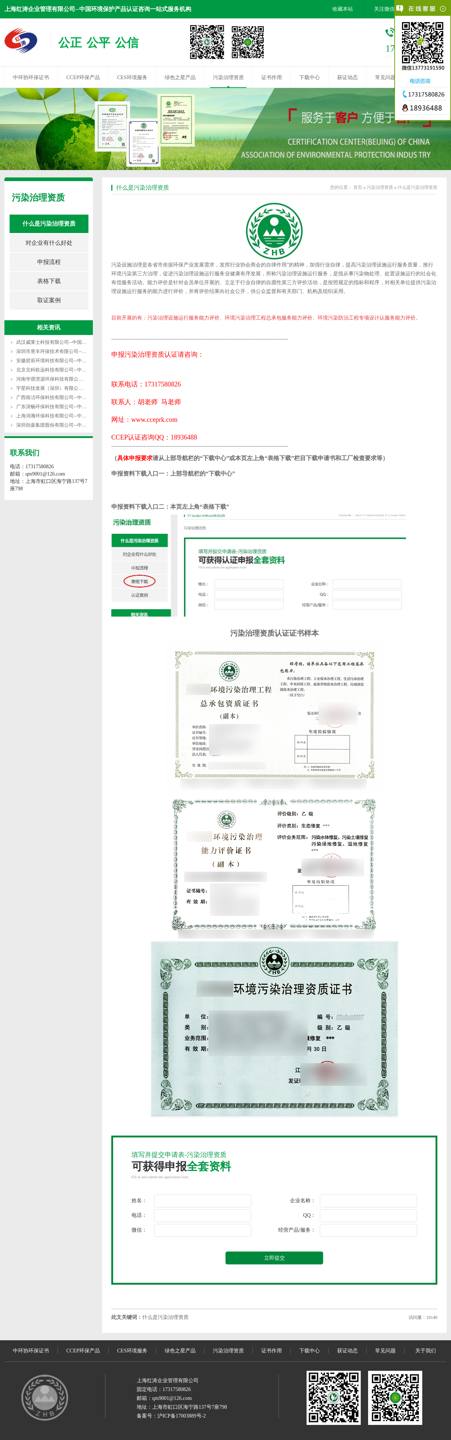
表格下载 (49, 281)
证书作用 (271, 77)
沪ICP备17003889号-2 (181, 1416)
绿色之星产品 (180, 77)
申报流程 (49, 262)
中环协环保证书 (31, 77)
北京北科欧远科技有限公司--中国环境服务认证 (65, 370)
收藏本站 (342, 9)
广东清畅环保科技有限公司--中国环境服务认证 (65, 406)
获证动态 (347, 77)
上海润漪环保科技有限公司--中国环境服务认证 (65, 416)
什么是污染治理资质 (49, 223)
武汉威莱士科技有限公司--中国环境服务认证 (63, 342)
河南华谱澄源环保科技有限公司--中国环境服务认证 (70, 379)
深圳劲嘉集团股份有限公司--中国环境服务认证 (65, 425)
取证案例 (49, 300)
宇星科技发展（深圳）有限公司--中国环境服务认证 (70, 388)
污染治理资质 (228, 77)
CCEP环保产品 (83, 77)
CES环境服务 (132, 77)
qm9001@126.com (172, 1398)
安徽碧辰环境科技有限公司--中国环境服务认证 (65, 360)
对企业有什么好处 (49, 243)
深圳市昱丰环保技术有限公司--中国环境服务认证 (68, 351)
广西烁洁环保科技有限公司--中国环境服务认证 (65, 397)
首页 (357, 187)
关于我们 (425, 1350)
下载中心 (309, 77)
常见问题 (385, 77)
